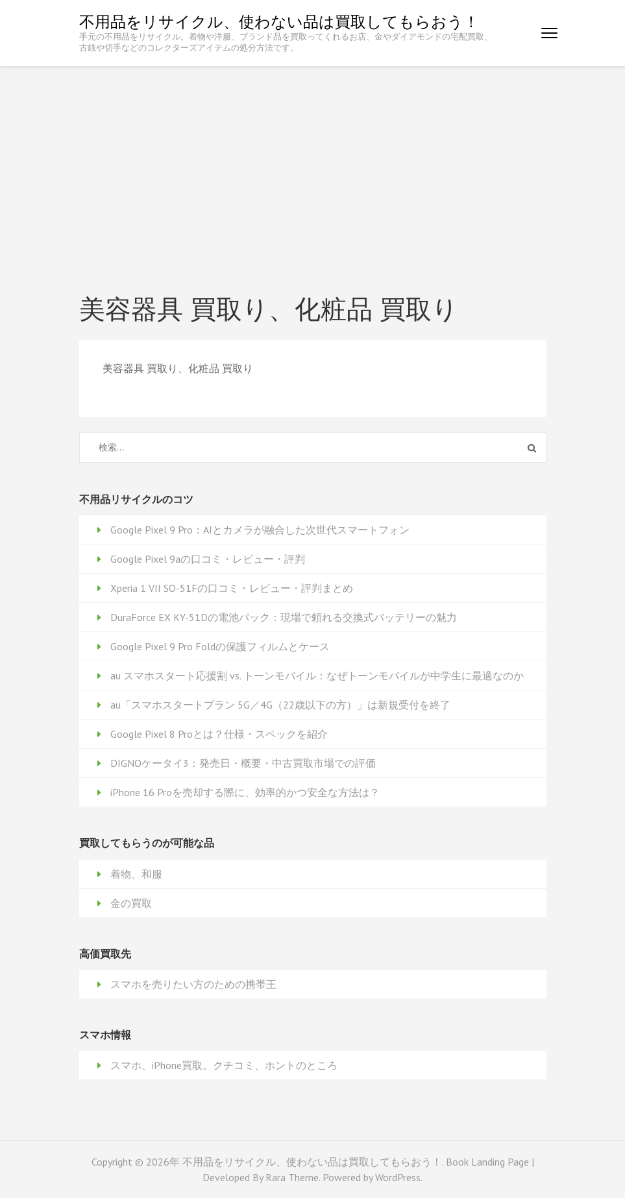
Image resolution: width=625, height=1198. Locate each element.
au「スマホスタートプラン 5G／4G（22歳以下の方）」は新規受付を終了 (280, 704)
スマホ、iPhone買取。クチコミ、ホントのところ (223, 1065)
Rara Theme (292, 1177)
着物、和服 (136, 873)
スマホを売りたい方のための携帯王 (193, 984)
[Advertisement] (312, 163)
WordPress (398, 1177)
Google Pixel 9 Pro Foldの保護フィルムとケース (220, 646)
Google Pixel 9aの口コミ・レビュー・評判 (207, 558)
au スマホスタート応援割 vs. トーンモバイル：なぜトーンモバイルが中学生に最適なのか (317, 675)
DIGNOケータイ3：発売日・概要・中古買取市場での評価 (243, 763)
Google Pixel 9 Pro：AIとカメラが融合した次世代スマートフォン (260, 529)
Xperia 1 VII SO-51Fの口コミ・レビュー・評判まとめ (231, 587)
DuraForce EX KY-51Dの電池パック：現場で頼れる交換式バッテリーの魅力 (283, 617)
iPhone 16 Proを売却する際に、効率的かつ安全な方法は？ (245, 792)
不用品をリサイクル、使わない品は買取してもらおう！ (279, 22)
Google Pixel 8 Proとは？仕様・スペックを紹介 (219, 733)
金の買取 (131, 903)
